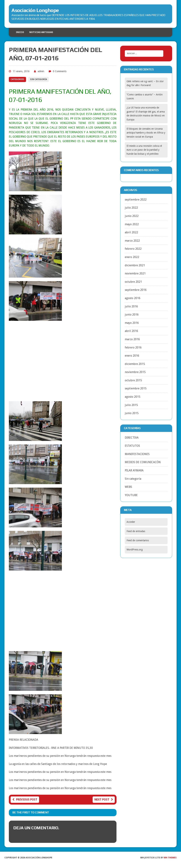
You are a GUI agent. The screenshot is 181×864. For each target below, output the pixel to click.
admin (41, 71)
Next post (103, 799)
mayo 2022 (132, 224)
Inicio (20, 32)
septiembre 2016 (136, 290)
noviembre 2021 (135, 273)
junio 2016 (132, 314)
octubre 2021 (133, 281)
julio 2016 (131, 306)
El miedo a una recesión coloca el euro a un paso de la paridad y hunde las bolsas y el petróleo (144, 149)
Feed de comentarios (138, 540)
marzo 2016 (132, 339)
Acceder (131, 521)
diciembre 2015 (135, 364)
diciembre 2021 (135, 265)
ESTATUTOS (132, 445)
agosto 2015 (132, 396)
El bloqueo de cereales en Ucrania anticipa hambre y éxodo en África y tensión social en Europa (146, 132)
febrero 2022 (133, 248)
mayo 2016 (132, 323)
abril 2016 (131, 331)
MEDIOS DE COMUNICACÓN (143, 462)
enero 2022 (132, 257)
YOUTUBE (131, 495)
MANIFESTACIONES (137, 454)
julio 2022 (131, 207)
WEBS (128, 487)
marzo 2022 (132, 240)
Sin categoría (38, 79)
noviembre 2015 (135, 372)
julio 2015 (131, 405)
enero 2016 (132, 355)
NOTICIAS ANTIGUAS (41, 32)
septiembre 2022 (136, 199)
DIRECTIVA (132, 437)
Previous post (24, 799)
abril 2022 (131, 232)
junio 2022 (132, 216)
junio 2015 (132, 413)
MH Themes (170, 857)
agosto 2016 (132, 298)
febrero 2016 (133, 347)
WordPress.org (135, 549)
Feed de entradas (136, 531)
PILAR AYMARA (134, 470)
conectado (48, 836)
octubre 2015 (133, 380)
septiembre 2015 (136, 388)
